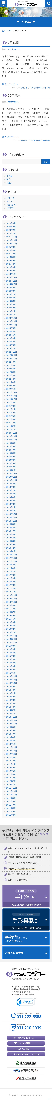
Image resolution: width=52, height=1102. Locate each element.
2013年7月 (11, 734)
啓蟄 (8, 179)
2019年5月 (11, 497)
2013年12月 (11, 717)
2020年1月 (11, 470)
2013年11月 (11, 720)
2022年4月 (11, 379)
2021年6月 (11, 412)
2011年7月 (11, 805)
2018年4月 (11, 541)
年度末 (9, 183)
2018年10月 (11, 521)
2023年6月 (11, 335)
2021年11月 (11, 396)
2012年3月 (11, 778)
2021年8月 (11, 406)
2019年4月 (11, 500)
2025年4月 (11, 264)
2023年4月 (11, 342)
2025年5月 (11, 260)
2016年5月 (11, 619)
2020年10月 (11, 440)
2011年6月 (11, 808)
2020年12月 (11, 433)
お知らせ (23, 88)
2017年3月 (11, 585)
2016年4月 (11, 622)
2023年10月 (11, 325)
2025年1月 (11, 274)
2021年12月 (11, 392)
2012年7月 (11, 764)
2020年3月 (11, 463)
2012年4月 (11, 774)
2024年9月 (11, 288)
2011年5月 (11, 812)
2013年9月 (11, 727)
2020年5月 (11, 457)
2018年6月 (11, 534)
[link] (26, 1002)
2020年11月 (11, 436)
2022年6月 (11, 372)
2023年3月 (11, 345)
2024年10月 (11, 284)
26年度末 (14, 95)
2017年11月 (11, 558)
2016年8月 (11, 609)
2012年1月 (11, 784)
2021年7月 (11, 409)
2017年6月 (11, 575)
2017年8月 (11, 568)
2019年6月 (11, 494)
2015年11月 (11, 639)
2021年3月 (11, 423)
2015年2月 (11, 669)
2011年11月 (11, 791)
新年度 (9, 176)
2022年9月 (11, 362)
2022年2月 (11, 386)
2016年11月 (11, 598)
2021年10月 (11, 399)
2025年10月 (11, 243)
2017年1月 (11, 592)
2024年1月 (11, 314)
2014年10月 (11, 683)
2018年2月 (11, 548)
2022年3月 (11, 382)
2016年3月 (11, 626)
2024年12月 (11, 277)
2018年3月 (11, 544)
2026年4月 (11, 223)
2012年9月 (11, 757)
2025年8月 (11, 250)
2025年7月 (11, 254)
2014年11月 (11, 680)
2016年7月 (11, 612)
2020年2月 (11, 467)
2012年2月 (11, 781)
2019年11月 (11, 477)
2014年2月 (11, 710)
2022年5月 (11, 375)
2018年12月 (11, 514)
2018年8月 (11, 527)
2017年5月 (11, 578)
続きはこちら (10, 84)
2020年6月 (11, 453)
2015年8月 (11, 649)
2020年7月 (11, 450)
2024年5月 (11, 301)
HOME (8, 30)
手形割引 (46, 88)
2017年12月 (11, 555)
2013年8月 (11, 730)
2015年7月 (11, 653)
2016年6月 (11, 615)
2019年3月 (11, 504)
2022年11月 (11, 355)
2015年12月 (11, 636)
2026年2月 (11, 230)
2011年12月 (11, 788)
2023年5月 (11, 338)
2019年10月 (11, 480)
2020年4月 (11, 460)
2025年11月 (11, 240)
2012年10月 (11, 754)
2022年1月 (11, 389)
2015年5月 (11, 659)
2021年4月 (11, 419)
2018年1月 (11, 551)
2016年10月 (11, 602)
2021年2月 (11, 426)
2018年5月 (11, 538)
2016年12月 (11, 595)
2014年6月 (11, 696)
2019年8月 (11, 487)
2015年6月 (11, 656)
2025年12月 (11, 237)
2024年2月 (11, 311)
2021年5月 (11, 416)
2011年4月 (11, 815)
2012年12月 (11, 747)
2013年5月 (11, 737)
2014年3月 (11, 707)
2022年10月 (11, 358)
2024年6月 (11, 298)
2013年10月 (11, 724)
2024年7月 (11, 294)
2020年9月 (11, 443)
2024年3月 (11, 308)
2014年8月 (11, 690)
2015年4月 (11, 663)
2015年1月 (11, 673)
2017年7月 (11, 571)
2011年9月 (11, 798)
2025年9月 (11, 247)
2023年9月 (11, 328)
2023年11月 (11, 321)
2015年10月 (11, 642)
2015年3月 (11, 666)
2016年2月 (11, 629)
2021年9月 (11, 402)
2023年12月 (11, 318)
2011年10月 (11, 795)
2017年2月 (11, 588)
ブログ (30, 88)
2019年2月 (11, 507)
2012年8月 (11, 761)
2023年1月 (11, 348)
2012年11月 (11, 751)
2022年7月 (11, 369)
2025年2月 (11, 271)
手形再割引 (38, 88)
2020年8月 (11, 446)
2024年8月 (11, 291)
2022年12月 (11, 352)
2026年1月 (11, 233)
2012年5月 (11, 771)
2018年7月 (11, 531)
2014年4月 (11, 703)
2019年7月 (11, 490)
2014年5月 (11, 700)
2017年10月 (11, 561)
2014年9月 (11, 686)
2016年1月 (11, 632)
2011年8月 (11, 801)
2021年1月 (11, 429)
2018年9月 (11, 524)
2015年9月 (11, 646)
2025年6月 (11, 257)
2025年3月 (11, 267)
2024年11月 (11, 281)
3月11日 (13, 42)
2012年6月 (11, 767)
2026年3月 (11, 227)
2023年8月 (11, 331)
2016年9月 (11, 605)
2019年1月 (11, 511)
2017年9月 (11, 565)
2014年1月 (11, 713)
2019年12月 (11, 473)
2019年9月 (11, 484)
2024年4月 (11, 304)
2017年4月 (11, 582)
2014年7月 (11, 693)
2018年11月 (11, 517)
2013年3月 (11, 740)
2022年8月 (11, 365)
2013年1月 (11, 744)
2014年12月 (11, 676)
